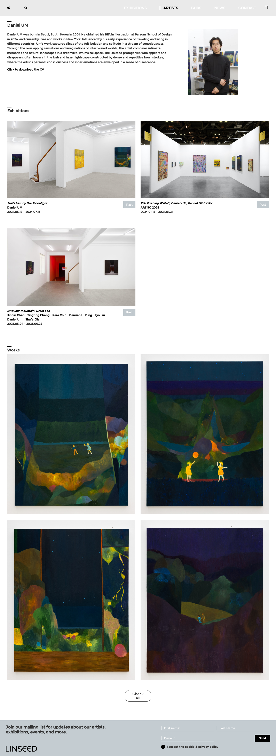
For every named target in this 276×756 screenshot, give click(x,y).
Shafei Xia (32, 319)
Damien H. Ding (80, 315)
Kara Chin (59, 315)
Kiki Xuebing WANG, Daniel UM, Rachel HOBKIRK (176, 203)
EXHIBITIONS (135, 8)
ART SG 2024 (150, 207)
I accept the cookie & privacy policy (192, 747)
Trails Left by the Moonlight (27, 203)
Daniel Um (14, 319)
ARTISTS (170, 8)
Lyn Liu (100, 315)
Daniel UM (14, 207)
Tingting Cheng (38, 315)
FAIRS (196, 8)
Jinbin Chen (15, 315)
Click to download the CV (25, 69)
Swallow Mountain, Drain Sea (28, 311)
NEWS (219, 8)
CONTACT (247, 8)
